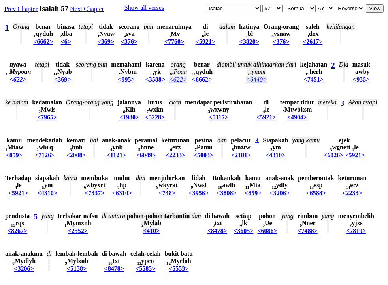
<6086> (267, 230)
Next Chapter (87, 9)
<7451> (314, 79)
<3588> (155, 79)
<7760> (174, 41)
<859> (14, 155)
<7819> (356, 230)
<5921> (205, 41)
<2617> (312, 41)
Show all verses (144, 7)
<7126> (45, 155)
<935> (361, 79)
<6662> (43, 41)
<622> (18, 79)
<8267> (17, 230)
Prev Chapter (21, 9)
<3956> (199, 193)
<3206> (280, 193)
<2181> (241, 155)
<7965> (47, 117)
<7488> (307, 230)
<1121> (116, 155)
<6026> (333, 155)
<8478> (217, 230)
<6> (66, 41)
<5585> (145, 268)
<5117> (218, 117)
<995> (126, 79)
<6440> (256, 79)
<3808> (226, 193)
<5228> (155, 117)
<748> (167, 193)
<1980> (129, 117)
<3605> (243, 230)
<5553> (178, 268)
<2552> (78, 230)
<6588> (316, 193)
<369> (106, 41)
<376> (129, 41)
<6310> (122, 193)
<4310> (275, 155)
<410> (151, 230)
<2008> (76, 155)
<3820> (249, 41)
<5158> (77, 268)
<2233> (175, 155)
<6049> (146, 155)
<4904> (297, 117)
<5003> (203, 155)
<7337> (94, 193)
